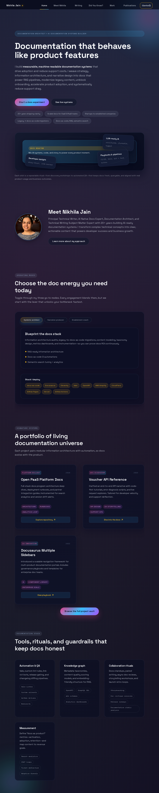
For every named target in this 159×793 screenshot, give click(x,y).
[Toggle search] (146, 6)
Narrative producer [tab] (55, 320)
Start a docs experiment (32, 102)
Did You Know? (96, 5)
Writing (78, 5)
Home (44, 5)
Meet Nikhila (60, 5)
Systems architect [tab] (31, 320)
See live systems (64, 102)
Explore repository (44, 520)
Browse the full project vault (79, 611)
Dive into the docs (112, 520)
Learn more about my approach (68, 241)
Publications (130, 5)
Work (112, 5)
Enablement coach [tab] (80, 320)
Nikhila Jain (14, 5)
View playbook (44, 595)
